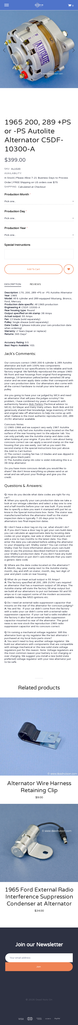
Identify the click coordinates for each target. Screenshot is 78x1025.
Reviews (35, 284)
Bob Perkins (36, 404)
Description (12, 284)
